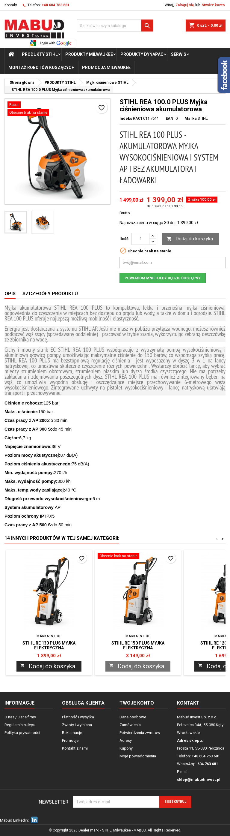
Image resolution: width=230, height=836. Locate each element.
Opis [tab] (10, 293)
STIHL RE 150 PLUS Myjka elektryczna (137, 645)
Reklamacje (72, 732)
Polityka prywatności (22, 732)
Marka (190, 118)
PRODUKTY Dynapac (142, 54)
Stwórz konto (213, 5)
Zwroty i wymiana (77, 725)
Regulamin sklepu (19, 725)
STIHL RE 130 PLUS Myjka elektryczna (48, 645)
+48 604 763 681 (55, 5)
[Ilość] (140, 239)
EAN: (170, 118)
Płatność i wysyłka (78, 717)
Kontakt (10, 5)
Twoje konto (136, 703)
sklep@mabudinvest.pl (198, 779)
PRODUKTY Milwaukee (89, 54)
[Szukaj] (115, 26)
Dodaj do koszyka (190, 239)
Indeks (125, 118)
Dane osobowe (132, 717)
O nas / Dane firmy (20, 717)
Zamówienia (130, 725)
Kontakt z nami (75, 748)
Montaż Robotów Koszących (41, 67)
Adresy (125, 740)
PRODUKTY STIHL (40, 54)
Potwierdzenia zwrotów (139, 732)
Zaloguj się (184, 5)
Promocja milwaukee (106, 67)
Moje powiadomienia (137, 756)
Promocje (70, 740)
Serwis (178, 54)
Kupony (126, 748)
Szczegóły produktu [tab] (50, 293)
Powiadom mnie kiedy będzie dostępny (163, 278)
